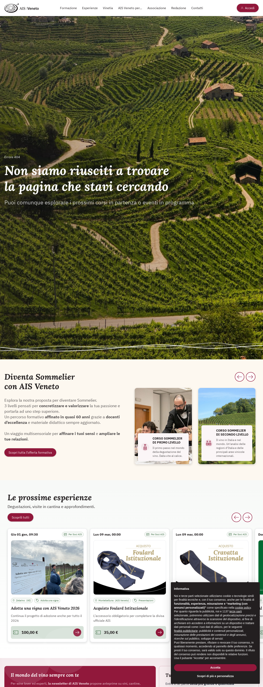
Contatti (197, 8)
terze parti (235, 611)
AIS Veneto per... (130, 8)
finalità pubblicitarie (186, 630)
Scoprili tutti (20, 517)
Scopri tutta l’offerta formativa (30, 452)
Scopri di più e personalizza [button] (215, 676)
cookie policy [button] (243, 607)
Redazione (178, 8)
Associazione (156, 8)
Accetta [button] (215, 667)
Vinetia (108, 8)
